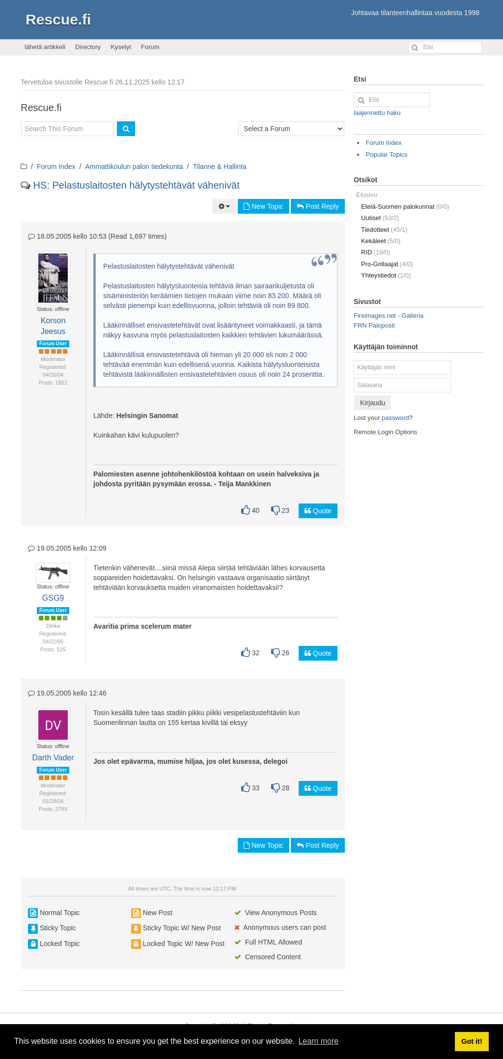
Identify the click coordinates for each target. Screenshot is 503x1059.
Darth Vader (53, 757)
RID (375, 252)
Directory (88, 47)
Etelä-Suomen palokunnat (405, 206)
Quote (318, 511)
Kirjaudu (372, 403)
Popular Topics (387, 154)
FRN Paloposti (374, 325)
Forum (150, 47)
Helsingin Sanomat (147, 415)
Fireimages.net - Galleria (388, 315)
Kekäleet (380, 241)
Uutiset (380, 218)
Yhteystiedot (386, 275)
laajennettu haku (377, 112)
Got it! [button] (471, 1041)
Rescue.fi (58, 19)
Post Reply (318, 206)
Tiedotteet (384, 229)
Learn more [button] (318, 1041)
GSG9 (53, 598)
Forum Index (56, 166)
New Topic (263, 206)
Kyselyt (121, 47)
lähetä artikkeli (45, 47)
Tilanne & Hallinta (220, 166)
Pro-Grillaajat (387, 264)
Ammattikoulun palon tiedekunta (134, 166)
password (395, 417)
